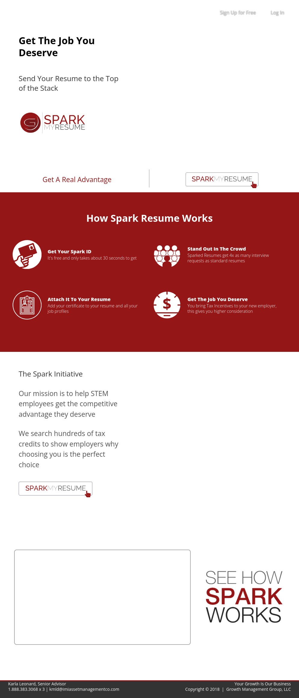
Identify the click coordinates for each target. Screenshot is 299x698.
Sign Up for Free (238, 12)
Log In (277, 12)
